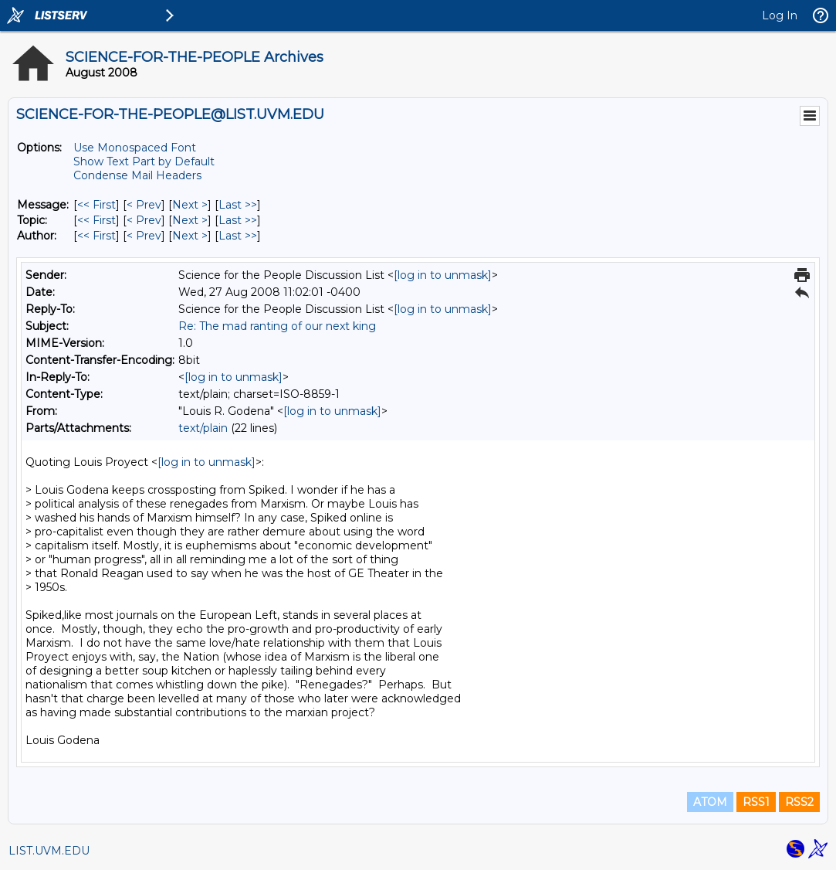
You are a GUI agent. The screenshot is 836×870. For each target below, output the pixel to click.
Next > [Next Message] (190, 205)
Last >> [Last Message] (237, 205)
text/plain (203, 428)
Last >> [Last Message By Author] (237, 236)
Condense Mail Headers (137, 175)
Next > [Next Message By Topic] (190, 220)
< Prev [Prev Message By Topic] (144, 220)
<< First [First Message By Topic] (96, 220)
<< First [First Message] (96, 205)
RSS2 (799, 802)
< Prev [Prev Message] (144, 205)
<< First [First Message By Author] (96, 236)
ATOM (710, 802)
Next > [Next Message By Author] (190, 236)
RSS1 (756, 802)
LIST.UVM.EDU (49, 851)
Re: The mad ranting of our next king (277, 326)
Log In (779, 15)
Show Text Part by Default (144, 161)
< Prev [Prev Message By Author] (144, 236)
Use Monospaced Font (134, 148)
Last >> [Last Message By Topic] (237, 220)
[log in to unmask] (443, 275)
